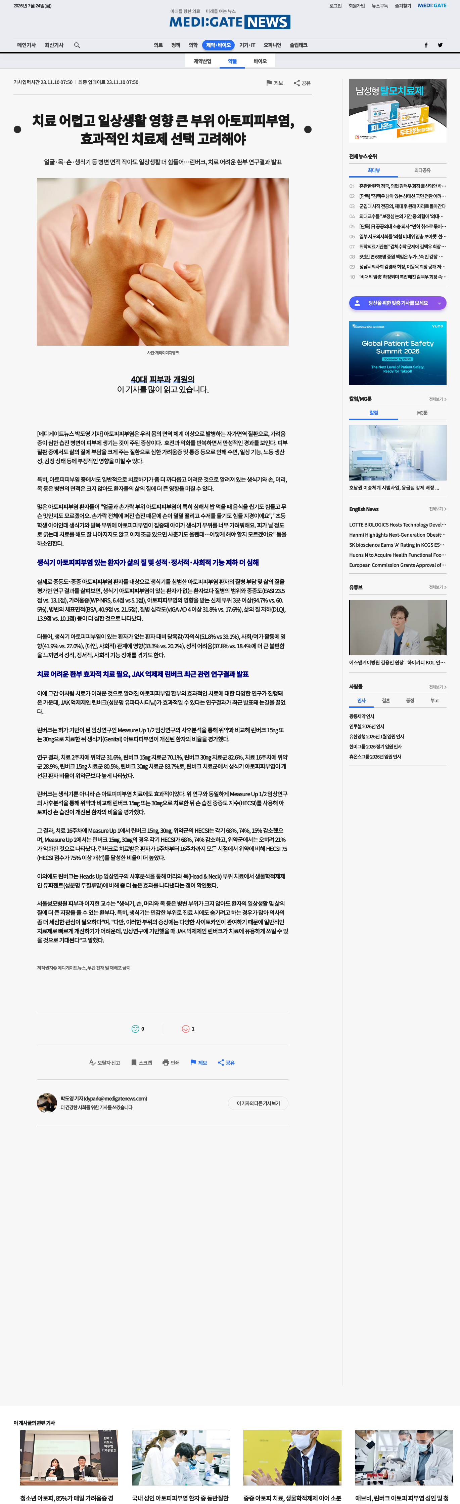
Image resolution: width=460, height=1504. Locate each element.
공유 (306, 82)
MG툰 (422, 412)
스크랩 (145, 1062)
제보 (278, 82)
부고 (434, 700)
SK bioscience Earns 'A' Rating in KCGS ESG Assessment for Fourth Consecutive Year (398, 544)
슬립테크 (298, 44)
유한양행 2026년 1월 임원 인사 (376, 736)
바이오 (260, 61)
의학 (193, 44)
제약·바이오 (218, 44)
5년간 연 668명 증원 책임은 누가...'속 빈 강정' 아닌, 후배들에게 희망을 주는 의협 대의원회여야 (403, 256)
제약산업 (202, 61)
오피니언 (272, 44)
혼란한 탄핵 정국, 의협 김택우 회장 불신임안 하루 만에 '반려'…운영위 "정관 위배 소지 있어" (403, 186)
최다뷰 (374, 170)
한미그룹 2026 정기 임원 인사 (375, 746)
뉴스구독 (380, 5)
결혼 (386, 700)
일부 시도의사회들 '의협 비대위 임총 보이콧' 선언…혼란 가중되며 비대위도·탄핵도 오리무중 (403, 236)
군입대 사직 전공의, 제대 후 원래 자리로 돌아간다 (402, 206)
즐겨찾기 (403, 5)
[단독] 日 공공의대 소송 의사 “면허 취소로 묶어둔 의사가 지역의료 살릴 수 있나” (403, 226)
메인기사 (26, 44)
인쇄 (175, 1062)
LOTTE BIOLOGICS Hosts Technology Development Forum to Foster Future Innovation (398, 524)
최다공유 (422, 170)
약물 (232, 61)
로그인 (335, 5)
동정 (410, 700)
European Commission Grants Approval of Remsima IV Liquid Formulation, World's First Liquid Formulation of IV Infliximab (398, 565)
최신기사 (54, 44)
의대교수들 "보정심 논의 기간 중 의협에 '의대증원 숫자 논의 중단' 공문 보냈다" (403, 216)
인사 (361, 700)
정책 (175, 44)
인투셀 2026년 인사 (366, 726)
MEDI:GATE (432, 5)
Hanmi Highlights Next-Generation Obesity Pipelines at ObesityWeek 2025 (398, 534)
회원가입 (357, 5)
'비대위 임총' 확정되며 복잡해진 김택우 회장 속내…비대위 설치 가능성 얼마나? (403, 276)
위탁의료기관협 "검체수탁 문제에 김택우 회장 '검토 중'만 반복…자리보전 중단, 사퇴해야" (403, 246)
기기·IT (247, 44)
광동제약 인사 (361, 716)
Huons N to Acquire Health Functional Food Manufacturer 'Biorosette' (398, 554)
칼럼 (374, 412)
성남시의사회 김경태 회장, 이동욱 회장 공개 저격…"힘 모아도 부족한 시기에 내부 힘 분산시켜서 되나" (403, 266)
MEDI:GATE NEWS (230, 19)
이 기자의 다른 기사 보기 (258, 1103)
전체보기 (436, 399)
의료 (158, 44)
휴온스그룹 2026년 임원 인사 (375, 756)
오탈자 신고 (108, 1062)
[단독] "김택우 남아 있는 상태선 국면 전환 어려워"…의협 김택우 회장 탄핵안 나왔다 (403, 196)
